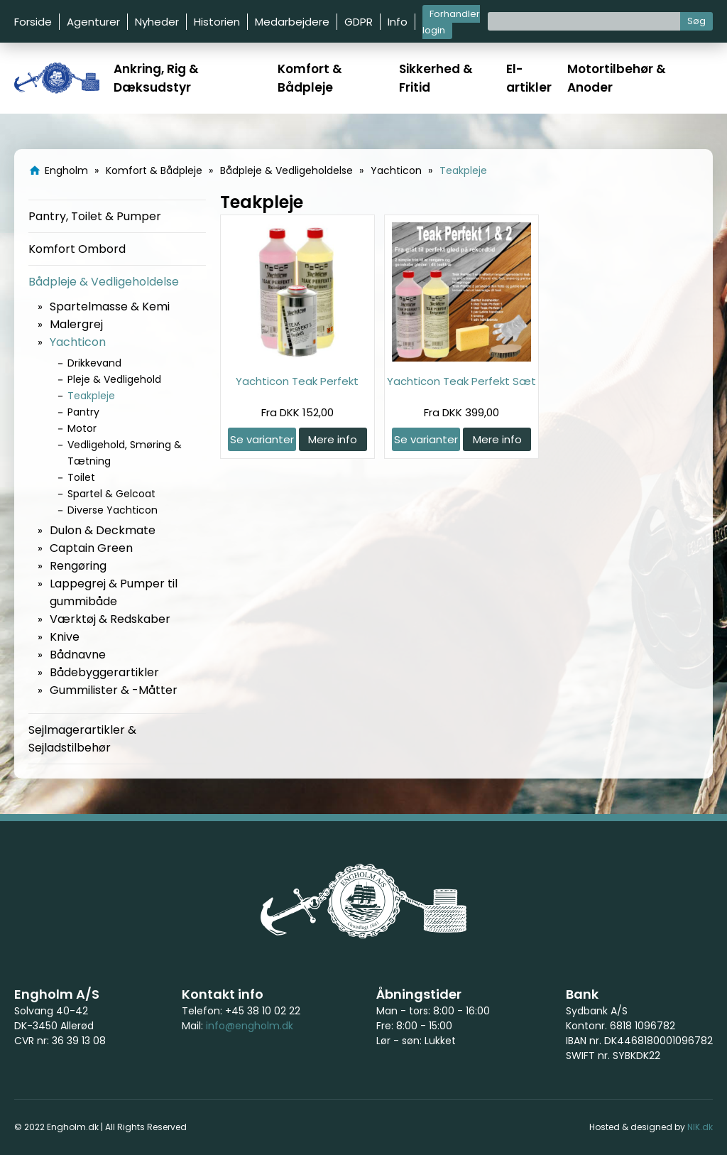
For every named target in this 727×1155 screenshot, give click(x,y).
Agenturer (93, 21)
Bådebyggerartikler (104, 672)
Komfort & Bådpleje (310, 78)
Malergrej (76, 324)
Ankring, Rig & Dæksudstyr (156, 78)
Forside (33, 21)
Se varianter (262, 439)
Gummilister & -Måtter (113, 690)
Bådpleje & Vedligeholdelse (103, 281)
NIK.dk (700, 1127)
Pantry (83, 412)
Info (398, 21)
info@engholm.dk (249, 1026)
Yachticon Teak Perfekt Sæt (461, 381)
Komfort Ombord (77, 249)
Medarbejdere (292, 21)
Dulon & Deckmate (102, 530)
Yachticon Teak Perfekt (297, 381)
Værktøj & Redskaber (110, 619)
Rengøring (78, 566)
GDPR (358, 21)
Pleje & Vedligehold (114, 379)
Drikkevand (94, 363)
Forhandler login (451, 22)
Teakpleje (91, 396)
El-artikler (529, 78)
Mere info (332, 439)
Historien (217, 21)
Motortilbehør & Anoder (616, 78)
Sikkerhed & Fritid (436, 78)
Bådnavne (78, 654)
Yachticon (78, 342)
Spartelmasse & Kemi (110, 306)
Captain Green (91, 548)
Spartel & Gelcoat (111, 494)
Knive (65, 637)
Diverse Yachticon (112, 510)
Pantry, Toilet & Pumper (94, 216)
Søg (696, 21)
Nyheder (157, 21)
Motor (82, 428)
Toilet (81, 477)
